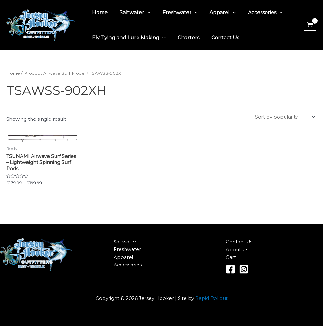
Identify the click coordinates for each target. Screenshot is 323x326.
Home (99, 12)
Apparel (216, 12)
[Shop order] (285, 117)
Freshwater (175, 12)
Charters (186, 38)
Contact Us (220, 38)
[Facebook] (230, 269)
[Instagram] (244, 269)
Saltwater (132, 12)
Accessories (256, 12)
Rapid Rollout (211, 298)
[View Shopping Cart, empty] (309, 25)
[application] (144, 12)
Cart (231, 257)
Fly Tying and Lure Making (128, 37)
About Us (237, 250)
